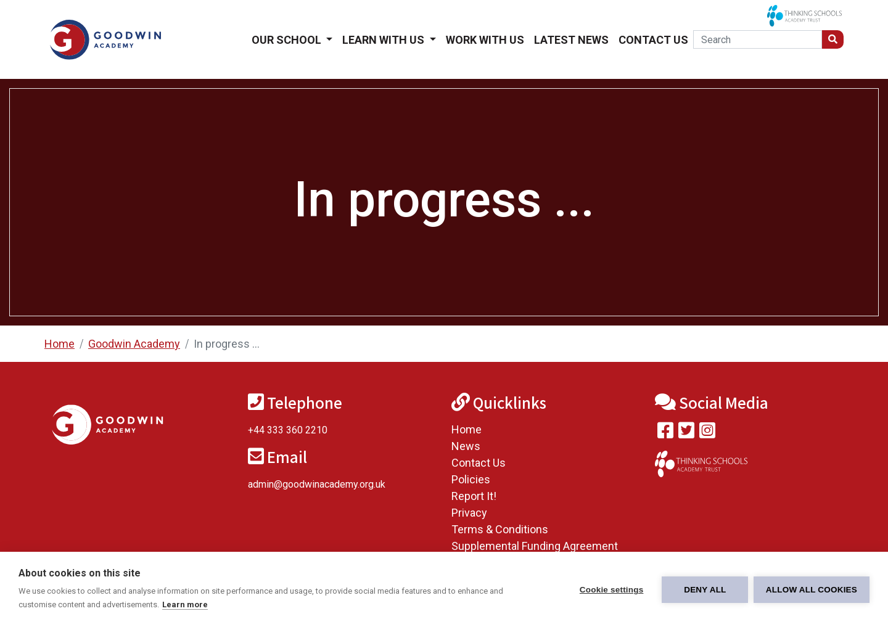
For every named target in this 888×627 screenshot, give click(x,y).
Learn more (185, 604)
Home (59, 343)
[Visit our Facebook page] (665, 433)
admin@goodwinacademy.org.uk (316, 484)
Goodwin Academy (134, 343)
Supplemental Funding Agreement (534, 545)
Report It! (473, 496)
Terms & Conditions (499, 529)
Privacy (469, 512)
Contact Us (653, 39)
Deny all (704, 589)
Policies (470, 479)
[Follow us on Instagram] (707, 433)
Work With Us (485, 39)
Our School (288, 39)
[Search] (757, 39)
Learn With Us (384, 39)
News (465, 446)
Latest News (571, 39)
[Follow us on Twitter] (686, 433)
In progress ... (227, 343)
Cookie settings (610, 589)
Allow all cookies (811, 589)
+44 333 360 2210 (287, 430)
